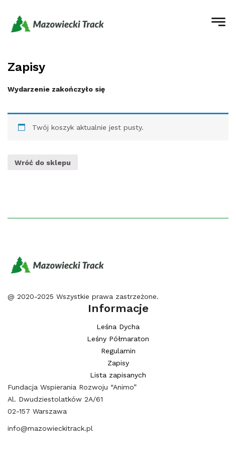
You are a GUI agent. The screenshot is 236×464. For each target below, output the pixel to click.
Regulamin (118, 351)
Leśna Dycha (118, 327)
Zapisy (26, 67)
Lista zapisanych (118, 375)
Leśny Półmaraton (118, 339)
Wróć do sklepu (43, 163)
